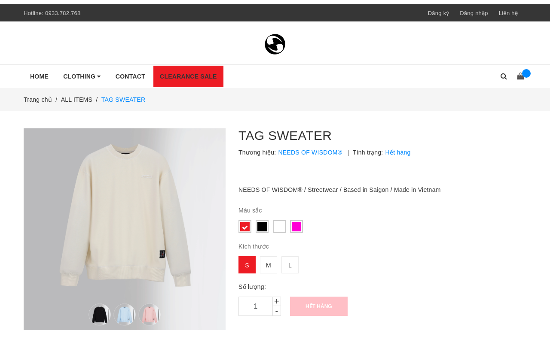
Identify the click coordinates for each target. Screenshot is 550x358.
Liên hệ (508, 13)
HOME (39, 76)
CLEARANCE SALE (188, 76)
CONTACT (130, 76)
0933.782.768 (63, 13)
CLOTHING (82, 76)
